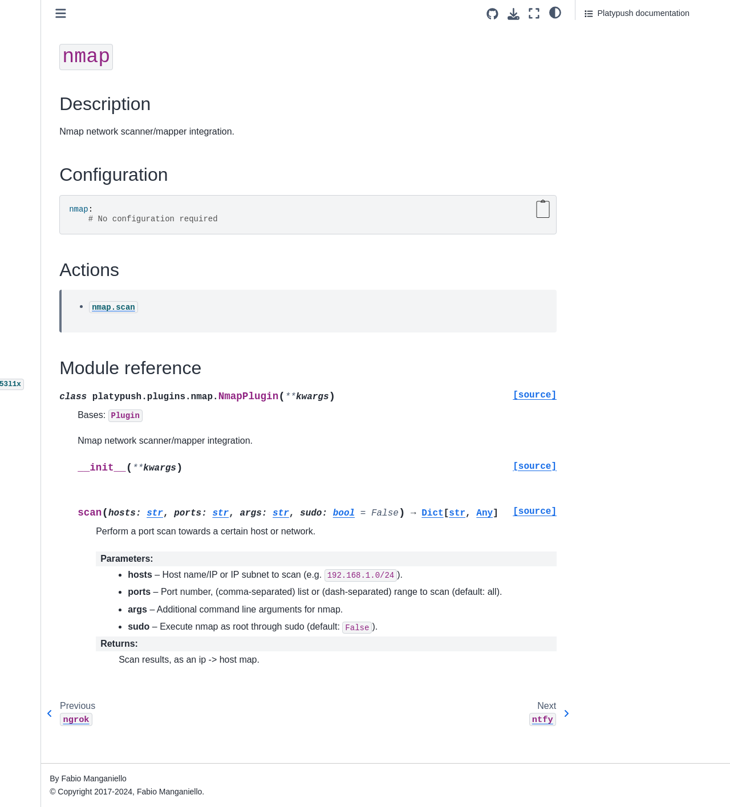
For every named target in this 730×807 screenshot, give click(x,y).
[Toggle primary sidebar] (165, 13)
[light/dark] (555, 12)
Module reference (616, 82)
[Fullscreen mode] (534, 13)
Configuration (611, 50)
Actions (598, 66)
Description (605, 34)
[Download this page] (513, 14)
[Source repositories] (492, 14)
